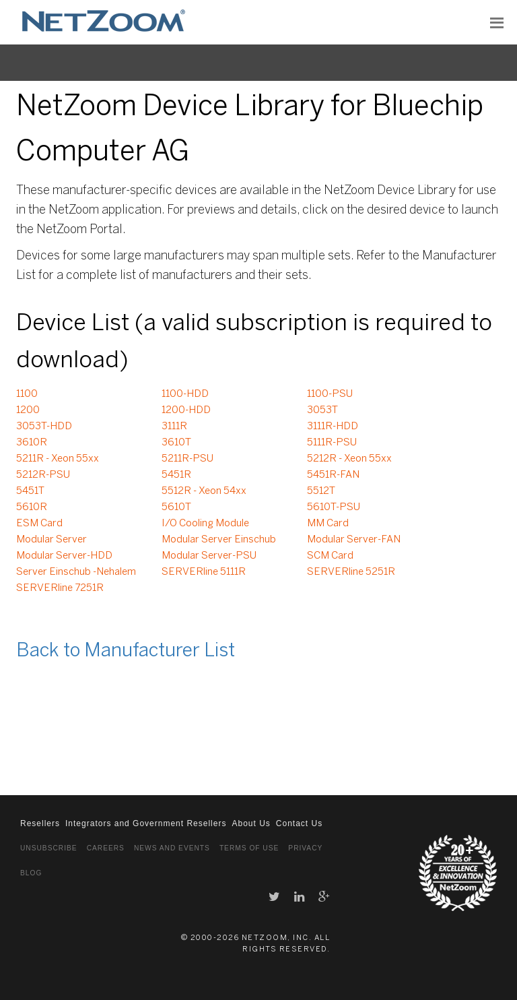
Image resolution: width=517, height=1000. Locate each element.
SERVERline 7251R (60, 588)
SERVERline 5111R (204, 572)
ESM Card (39, 523)
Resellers (40, 823)
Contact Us (299, 823)
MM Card (328, 523)
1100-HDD (185, 394)
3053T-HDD (44, 426)
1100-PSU (330, 394)
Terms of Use (249, 848)
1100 (27, 394)
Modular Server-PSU (209, 556)
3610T (176, 442)
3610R (31, 442)
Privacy (305, 848)
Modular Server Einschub (219, 539)
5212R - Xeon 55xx (349, 459)
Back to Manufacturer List (125, 651)
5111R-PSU (332, 442)
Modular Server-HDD (64, 556)
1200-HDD (186, 410)
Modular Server (51, 539)
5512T (321, 491)
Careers (106, 848)
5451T (30, 491)
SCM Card (330, 556)
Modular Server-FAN (354, 539)
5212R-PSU (43, 475)
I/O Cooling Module (205, 523)
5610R (31, 507)
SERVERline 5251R (351, 572)
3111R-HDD (332, 426)
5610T (176, 507)
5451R (176, 475)
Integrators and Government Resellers (145, 823)
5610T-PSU (333, 507)
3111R (174, 426)
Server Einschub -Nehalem (76, 572)
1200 (28, 410)
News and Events (172, 848)
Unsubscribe (48, 848)
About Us (251, 823)
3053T (322, 410)
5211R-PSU (187, 459)
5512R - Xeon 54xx (204, 491)
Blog (31, 873)
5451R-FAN (333, 475)
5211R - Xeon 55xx (57, 459)
